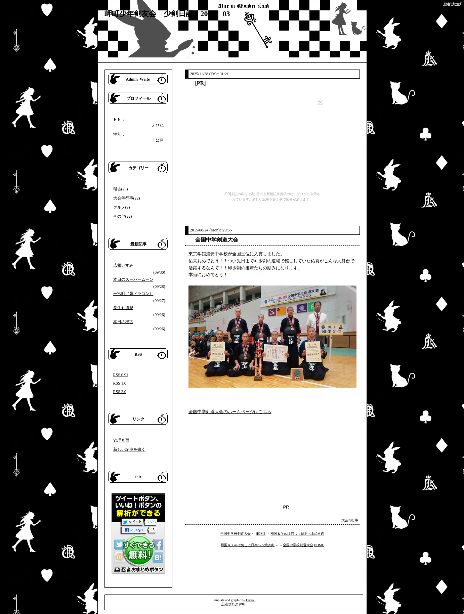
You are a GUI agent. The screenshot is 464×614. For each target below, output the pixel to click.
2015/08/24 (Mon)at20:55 (211, 230)
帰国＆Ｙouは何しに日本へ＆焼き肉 (297, 533)
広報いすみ (123, 265)
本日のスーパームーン (133, 279)
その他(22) (122, 216)
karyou (250, 600)
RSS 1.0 (119, 383)
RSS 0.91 (120, 374)
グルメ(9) (121, 207)
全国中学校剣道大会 (235, 533)
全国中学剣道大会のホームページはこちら (229, 411)
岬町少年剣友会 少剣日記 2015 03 (167, 13)
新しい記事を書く (129, 449)
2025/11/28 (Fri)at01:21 (209, 74)
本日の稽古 (123, 321)
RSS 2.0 (119, 391)
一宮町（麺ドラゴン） (133, 293)
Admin (132, 79)
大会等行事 (349, 520)
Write (145, 79)
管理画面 (121, 440)
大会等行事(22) (126, 198)
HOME (260, 533)
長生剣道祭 (123, 307)
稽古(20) (120, 189)
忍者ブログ (229, 604)
